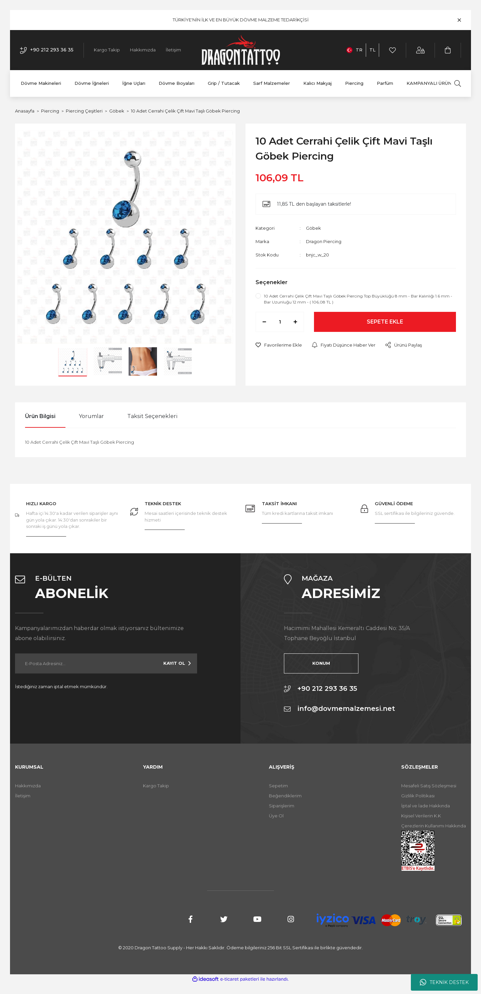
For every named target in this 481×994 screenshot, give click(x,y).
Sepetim (278, 785)
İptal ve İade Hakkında (425, 805)
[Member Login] (420, 50)
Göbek (313, 228)
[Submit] (177, 663)
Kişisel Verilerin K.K (421, 815)
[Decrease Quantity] (264, 322)
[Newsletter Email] (106, 663)
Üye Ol (276, 815)
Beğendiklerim (285, 795)
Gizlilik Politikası (418, 795)
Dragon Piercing (323, 241)
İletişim (173, 49)
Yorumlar (91, 416)
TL (372, 49)
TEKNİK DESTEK (444, 982)
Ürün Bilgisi (40, 416)
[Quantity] (280, 322)
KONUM (317, 663)
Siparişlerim (281, 805)
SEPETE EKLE (385, 322)
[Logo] (240, 50)
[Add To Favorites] (279, 345)
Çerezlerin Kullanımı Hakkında (433, 825)
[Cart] (448, 50)
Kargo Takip (107, 49)
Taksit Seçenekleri (152, 416)
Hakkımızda (143, 49)
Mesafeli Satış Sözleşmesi (428, 785)
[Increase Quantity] (295, 322)
